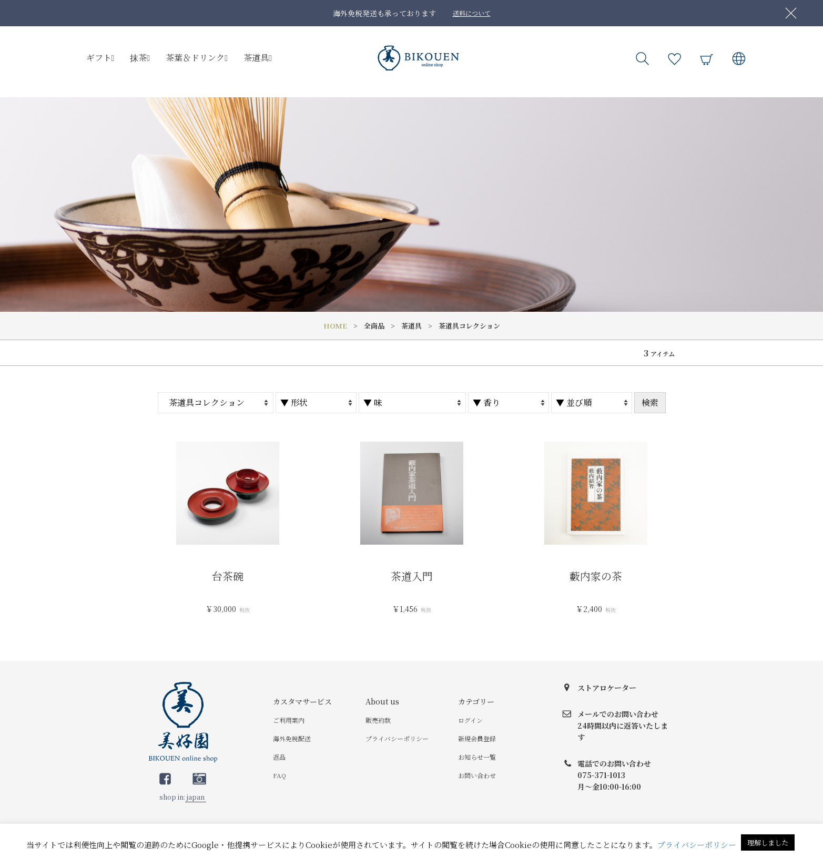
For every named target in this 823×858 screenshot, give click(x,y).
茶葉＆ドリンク (197, 58)
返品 (279, 756)
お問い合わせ (477, 775)
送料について (472, 12)
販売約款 (378, 720)
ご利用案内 (288, 720)
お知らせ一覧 (477, 756)
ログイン (470, 720)
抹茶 (140, 58)
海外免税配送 (292, 738)
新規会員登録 (477, 738)
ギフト (100, 58)
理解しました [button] (767, 842)
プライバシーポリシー (397, 738)
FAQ (279, 775)
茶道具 (257, 58)
